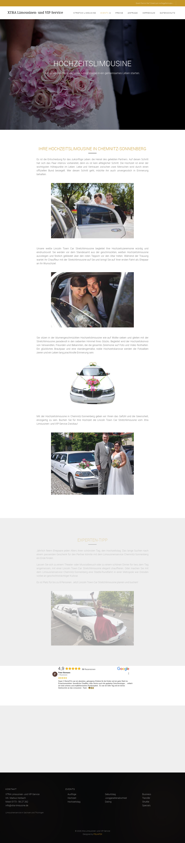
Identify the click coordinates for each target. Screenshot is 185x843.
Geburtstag (110, 794)
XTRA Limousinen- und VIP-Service (35, 12)
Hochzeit (72, 797)
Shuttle (145, 801)
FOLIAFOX (98, 834)
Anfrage (133, 13)
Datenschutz (167, 13)
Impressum (148, 13)
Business (146, 794)
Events (106, 13)
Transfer (146, 797)
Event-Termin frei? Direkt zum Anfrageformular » (154, 3)
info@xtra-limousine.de (17, 805)
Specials (146, 805)
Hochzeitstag (74, 801)
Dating (108, 801)
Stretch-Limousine (84, 13)
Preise (119, 13)
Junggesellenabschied (116, 797)
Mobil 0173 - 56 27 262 (17, 801)
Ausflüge (72, 794)
